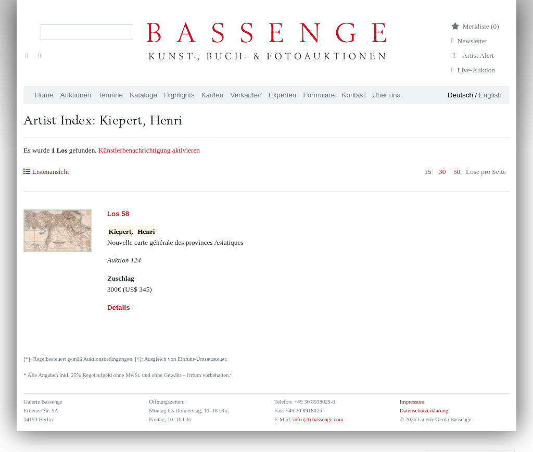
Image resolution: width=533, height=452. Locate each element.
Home (44, 95)
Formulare (319, 95)
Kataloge (143, 95)
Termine (110, 95)
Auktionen (75, 95)
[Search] (87, 32)
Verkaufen (246, 95)
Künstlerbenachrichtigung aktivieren (149, 150)
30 (442, 171)
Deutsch (460, 95)
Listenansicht (46, 171)
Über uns (386, 95)
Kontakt (353, 95)
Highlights (179, 95)
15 (427, 171)
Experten (282, 95)
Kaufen (212, 95)
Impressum (412, 402)
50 (456, 171)
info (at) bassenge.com (317, 419)
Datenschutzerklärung (424, 410)
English (490, 95)
